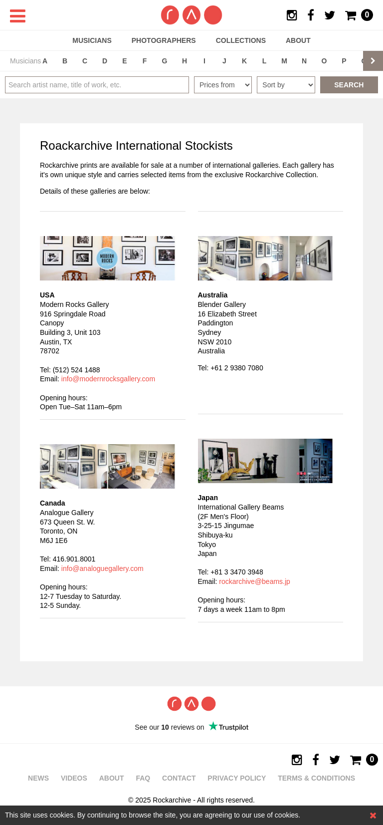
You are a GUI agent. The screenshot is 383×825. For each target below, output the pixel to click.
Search (349, 85)
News (38, 778)
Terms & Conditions (316, 778)
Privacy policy (236, 778)
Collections (241, 40)
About (298, 40)
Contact (178, 778)
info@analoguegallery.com (102, 568)
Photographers (164, 40)
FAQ (143, 778)
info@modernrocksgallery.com (108, 379)
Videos (74, 778)
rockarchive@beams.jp (254, 581)
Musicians (92, 40)
